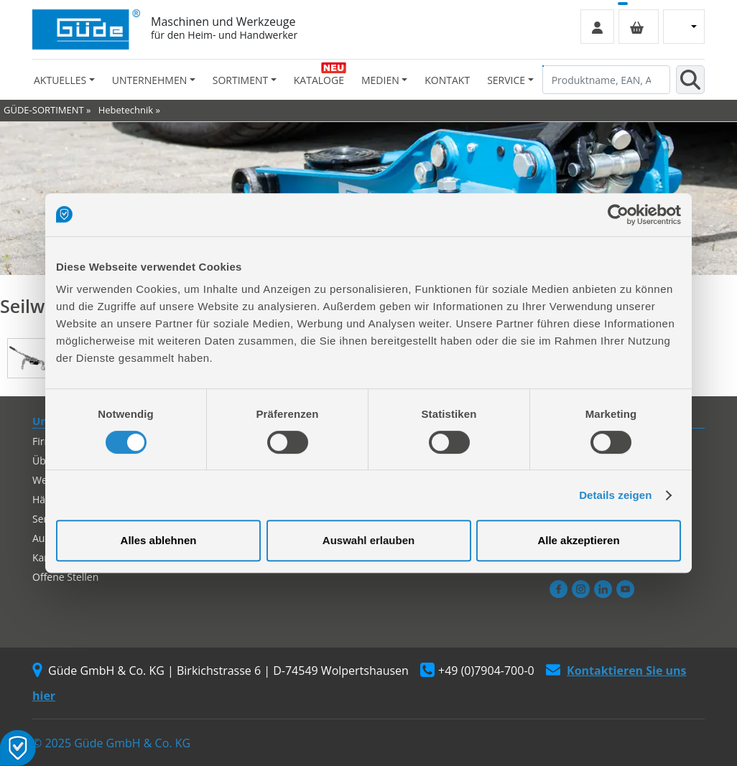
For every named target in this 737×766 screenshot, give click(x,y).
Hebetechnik (125, 109)
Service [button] (506, 80)
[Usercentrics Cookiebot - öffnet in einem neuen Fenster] (618, 214)
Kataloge (319, 80)
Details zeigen (615, 495)
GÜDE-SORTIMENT (44, 109)
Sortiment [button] (240, 80)
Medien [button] (380, 80)
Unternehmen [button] (149, 80)
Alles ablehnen (159, 540)
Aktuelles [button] (60, 80)
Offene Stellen (65, 577)
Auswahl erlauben (368, 540)
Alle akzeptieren (578, 540)
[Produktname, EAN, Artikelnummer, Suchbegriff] (606, 79)
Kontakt (447, 80)
